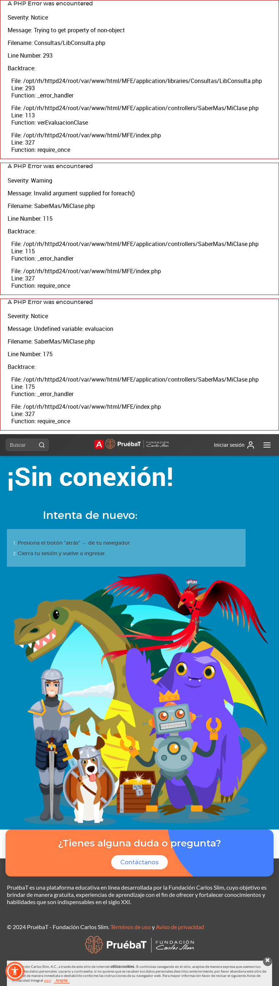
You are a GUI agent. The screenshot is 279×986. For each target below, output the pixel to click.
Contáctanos (139, 862)
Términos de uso (130, 926)
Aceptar (62, 980)
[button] (15, 971)
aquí (47, 980)
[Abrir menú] (267, 445)
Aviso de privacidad (180, 926)
